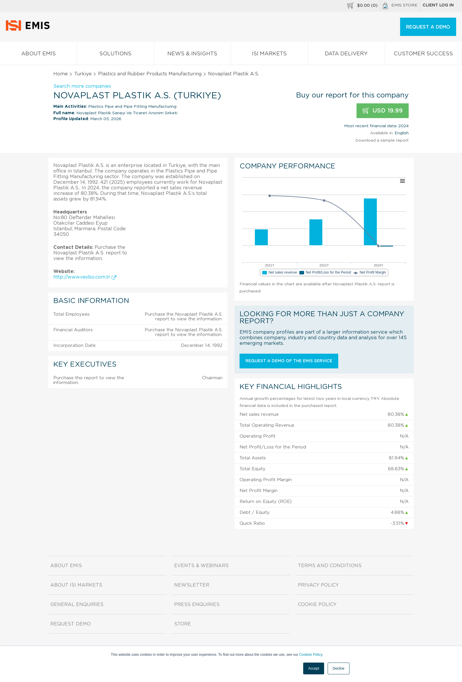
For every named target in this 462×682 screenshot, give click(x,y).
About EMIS (38, 55)
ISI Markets (269, 55)
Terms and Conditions (330, 565)
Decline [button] (338, 668)
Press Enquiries (197, 604)
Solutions (115, 55)
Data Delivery (346, 55)
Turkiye (83, 74)
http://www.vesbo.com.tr (84, 277)
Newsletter (191, 585)
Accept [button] (313, 668)
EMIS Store (400, 6)
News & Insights (192, 55)
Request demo (70, 624)
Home (60, 74)
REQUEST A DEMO (428, 27)
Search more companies (82, 86)
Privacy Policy (318, 585)
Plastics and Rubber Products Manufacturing (150, 74)
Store (182, 624)
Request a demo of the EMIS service (288, 361)
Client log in (438, 5)
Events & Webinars (201, 565)
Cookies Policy (310, 655)
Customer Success (423, 55)
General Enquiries (76, 604)
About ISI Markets (76, 585)
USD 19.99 (382, 111)
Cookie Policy (317, 604)
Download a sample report (382, 140)
